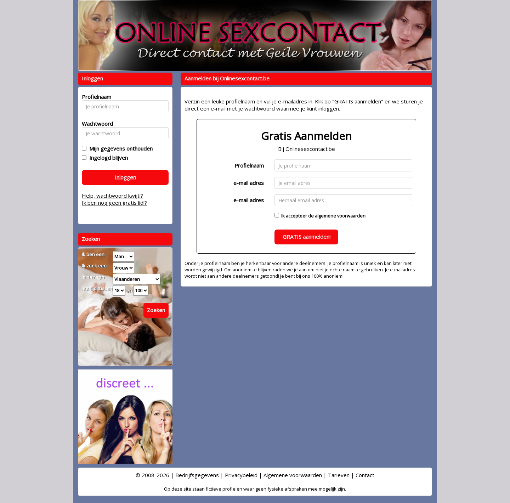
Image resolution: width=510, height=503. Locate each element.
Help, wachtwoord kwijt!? (112, 195)
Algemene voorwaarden (293, 475)
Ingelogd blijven (107, 157)
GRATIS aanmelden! (306, 236)
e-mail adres (248, 182)
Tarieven (339, 475)
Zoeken (156, 309)
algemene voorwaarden (340, 216)
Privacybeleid (241, 475)
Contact (365, 475)
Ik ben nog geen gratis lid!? (114, 202)
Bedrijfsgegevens (197, 475)
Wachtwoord (95, 123)
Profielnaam (249, 165)
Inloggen (125, 177)
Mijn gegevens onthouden (119, 148)
